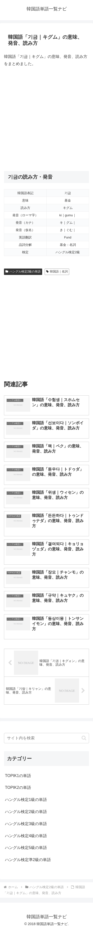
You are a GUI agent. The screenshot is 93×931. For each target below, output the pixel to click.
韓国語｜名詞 (57, 271)
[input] (46, 738)
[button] (84, 738)
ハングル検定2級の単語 (23, 271)
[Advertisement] (46, 119)
